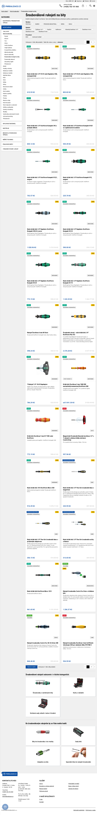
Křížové (6, 38)
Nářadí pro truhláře (8, 70)
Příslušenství (7, 64)
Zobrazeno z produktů (34, 42)
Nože (4, 80)
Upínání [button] (28, 27)
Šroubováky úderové (9, 59)
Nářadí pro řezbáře (7, 73)
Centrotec (28, 29)
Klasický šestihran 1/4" (71, 29)
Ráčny (4, 84)
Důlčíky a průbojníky (8, 107)
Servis (41, 783)
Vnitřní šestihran (8, 45)
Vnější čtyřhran (8, 47)
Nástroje (6, 128)
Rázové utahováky (9, 54)
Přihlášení (86, 1)
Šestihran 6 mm (30, 31)
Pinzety (5, 98)
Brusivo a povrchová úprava (10, 134)
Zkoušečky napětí (8, 61)
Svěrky (4, 89)
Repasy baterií (43, 788)
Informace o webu (91, 810)
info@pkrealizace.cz (7, 796)
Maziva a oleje (6, 100)
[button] (84, 6)
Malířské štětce (7, 75)
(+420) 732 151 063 (7, 792)
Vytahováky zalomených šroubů (11, 114)
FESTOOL (28, 24)
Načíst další (31, 667)
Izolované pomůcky (8, 116)
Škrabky (5, 111)
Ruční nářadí (4, 11)
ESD (27, 37)
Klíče (4, 77)
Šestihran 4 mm (86, 29)
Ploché (6, 36)
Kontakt (92, 1)
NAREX (37, 24)
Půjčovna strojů (43, 791)
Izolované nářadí (36, 37)
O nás (40, 799)
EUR (73, 1)
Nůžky (4, 82)
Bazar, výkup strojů (73, 786)
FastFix (49, 29)
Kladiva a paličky (7, 93)
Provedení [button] (29, 35)
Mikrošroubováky (8, 52)
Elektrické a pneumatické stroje (11, 21)
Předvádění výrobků (73, 783)
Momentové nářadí (8, 86)
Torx (5, 41)
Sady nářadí (6, 31)
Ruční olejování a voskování (10, 105)
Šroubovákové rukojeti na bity (11, 57)
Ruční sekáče (6, 91)
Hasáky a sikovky (7, 68)
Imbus (6, 43)
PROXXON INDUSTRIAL (50, 24)
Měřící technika (8, 139)
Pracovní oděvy (8, 144)
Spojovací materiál (9, 123)
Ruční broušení (7, 102)
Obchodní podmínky (78, 810)
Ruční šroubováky (14, 11)
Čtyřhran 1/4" (39, 29)
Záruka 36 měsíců (73, 788)
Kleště (4, 66)
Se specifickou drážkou (10, 50)
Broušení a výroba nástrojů (46, 786)
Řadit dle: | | (53, 42)
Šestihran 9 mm (43, 31)
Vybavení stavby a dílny (10, 149)
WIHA (70, 24)
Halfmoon (58, 29)
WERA (62, 24)
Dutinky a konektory (8, 109)
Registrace (78, 1)
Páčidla (5, 96)
